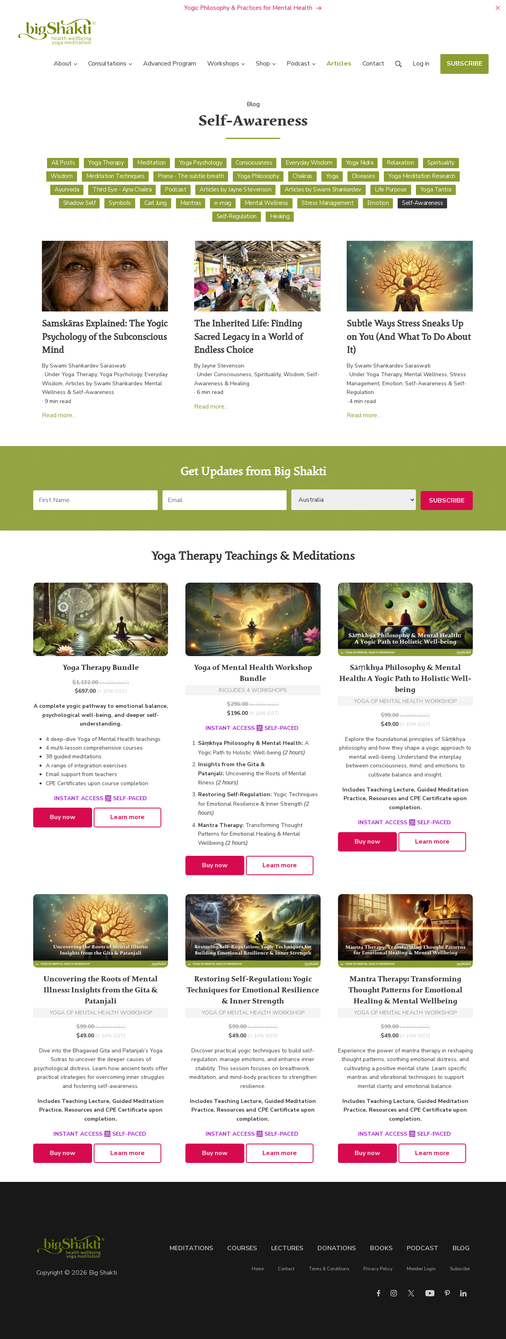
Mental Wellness (266, 203)
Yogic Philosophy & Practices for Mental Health (253, 8)
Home (258, 1269)
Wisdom (61, 176)
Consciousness (254, 163)
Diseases (363, 176)
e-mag (222, 203)
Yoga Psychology (201, 163)
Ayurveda (67, 189)
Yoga (332, 176)
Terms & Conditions (329, 1269)
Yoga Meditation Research (421, 176)
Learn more (127, 817)
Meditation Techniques (115, 176)
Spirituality (440, 163)
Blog (253, 104)
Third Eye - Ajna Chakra (122, 189)
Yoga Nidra (359, 163)
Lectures (287, 1248)
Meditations (191, 1248)
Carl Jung (155, 203)
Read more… (59, 415)
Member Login (421, 1269)
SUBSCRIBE (464, 64)
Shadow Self (79, 203)
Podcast (175, 189)
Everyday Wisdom (308, 163)
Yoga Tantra (435, 189)
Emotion (378, 203)
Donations (336, 1248)
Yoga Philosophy (258, 176)
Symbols (120, 203)
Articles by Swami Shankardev (323, 189)
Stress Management (328, 203)
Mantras (190, 203)
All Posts (63, 163)
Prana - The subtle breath (191, 176)
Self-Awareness (422, 203)
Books (381, 1248)
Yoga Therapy (106, 163)
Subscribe (460, 1269)
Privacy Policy (378, 1269)
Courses (242, 1248)
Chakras (302, 176)
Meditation (151, 163)
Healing (280, 216)
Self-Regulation (237, 216)
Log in (421, 64)
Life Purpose (391, 189)
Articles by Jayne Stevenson (235, 189)
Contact (286, 1269)
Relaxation (400, 163)
